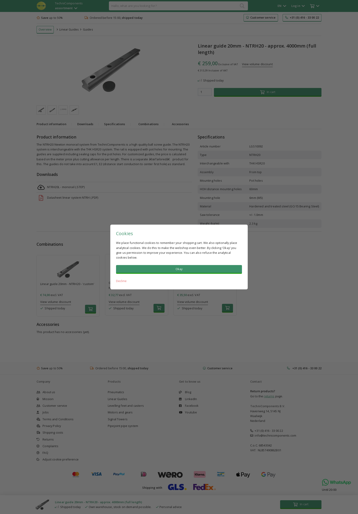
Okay (179, 269)
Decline (121, 281)
